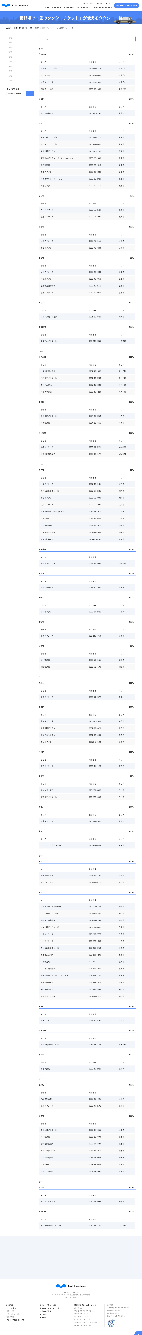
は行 (10, 61)
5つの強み (46, 7)
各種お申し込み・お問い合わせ (127, 5)
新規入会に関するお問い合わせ (84, 1321)
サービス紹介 (56, 7)
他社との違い (10, 1327)
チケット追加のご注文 (81, 1327)
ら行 (10, 75)
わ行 (10, 80)
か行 (10, 42)
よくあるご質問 (88, 3)
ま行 (10, 66)
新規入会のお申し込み (81, 1324)
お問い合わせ (78, 1318)
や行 (10, 71)
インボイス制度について (15, 1330)
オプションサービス (13, 1324)
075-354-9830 (72, 1308)
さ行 (10, 47)
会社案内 (99, 3)
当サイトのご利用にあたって (116, 1326)
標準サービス (10, 1321)
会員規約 (110, 1315)
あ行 (10, 37)
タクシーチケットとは (84, 7)
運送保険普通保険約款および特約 (118, 1318)
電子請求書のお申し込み (82, 1330)
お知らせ (109, 3)
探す (31, 93)
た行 (10, 52)
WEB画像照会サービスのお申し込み (86, 1333)
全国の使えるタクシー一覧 (103, 7)
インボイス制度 (69, 7)
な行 (10, 56)
